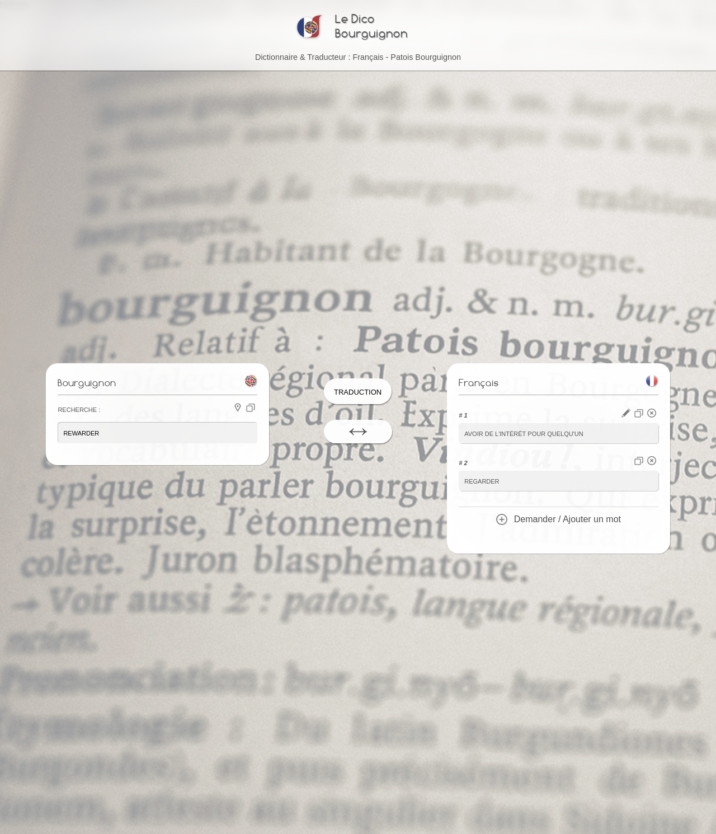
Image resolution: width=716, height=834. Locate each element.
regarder (481, 480)
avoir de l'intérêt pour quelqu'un (523, 433)
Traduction (357, 391)
